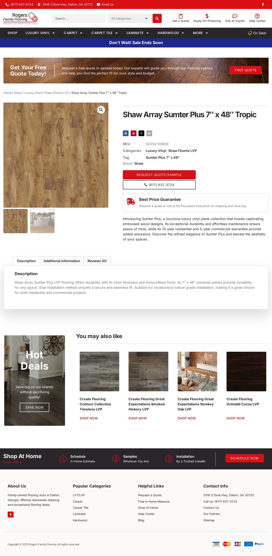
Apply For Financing (207, 21)
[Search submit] (157, 18)
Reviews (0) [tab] (97, 261)
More (200, 33)
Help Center (257, 21)
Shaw (138, 163)
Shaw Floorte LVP (56, 92)
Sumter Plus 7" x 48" (163, 157)
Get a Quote (180, 21)
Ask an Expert (235, 21)
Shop (12, 32)
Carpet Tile (104, 33)
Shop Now (89, 418)
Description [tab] (26, 261)
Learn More (12, 462)
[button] (101, 110)
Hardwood (171, 33)
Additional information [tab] (62, 261)
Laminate (138, 33)
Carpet (73, 33)
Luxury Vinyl (40, 33)
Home (7, 92)
